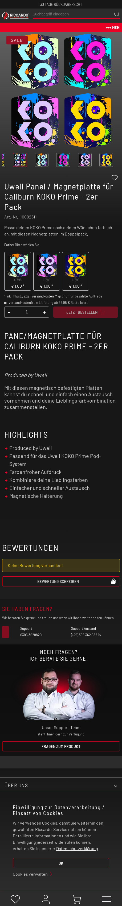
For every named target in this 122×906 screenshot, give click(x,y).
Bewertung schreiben (76, 581)
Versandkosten (42, 296)
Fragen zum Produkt (61, 746)
